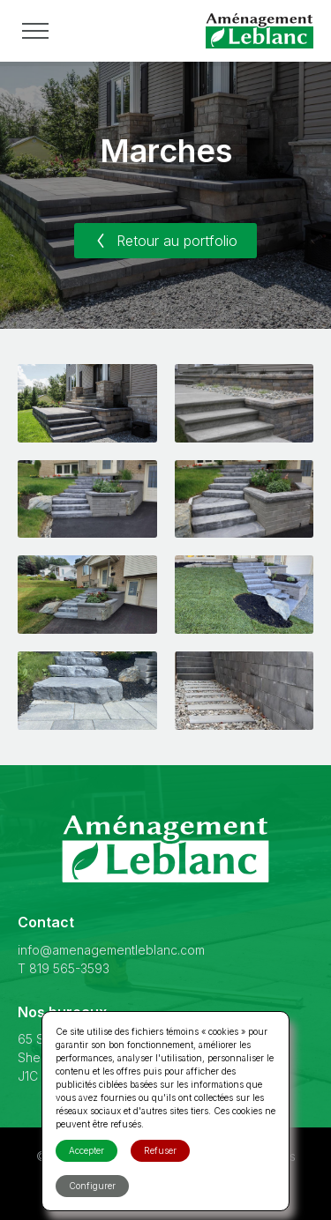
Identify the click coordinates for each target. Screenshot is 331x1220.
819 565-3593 (69, 968)
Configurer (92, 1185)
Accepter (86, 1150)
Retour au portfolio (165, 240)
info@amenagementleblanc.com (111, 949)
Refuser (160, 1150)
